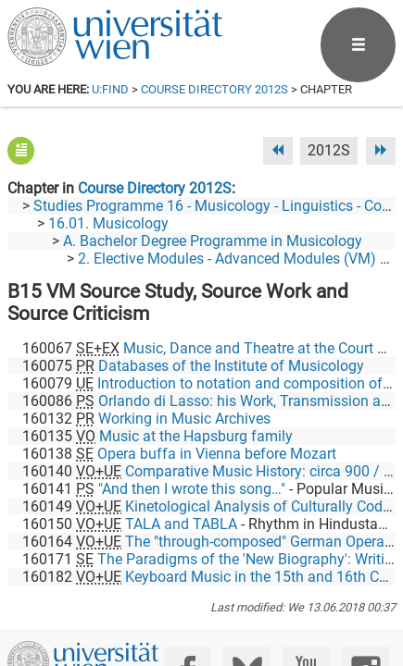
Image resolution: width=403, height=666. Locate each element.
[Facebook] (187, 588)
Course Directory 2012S (214, 89)
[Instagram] (365, 588)
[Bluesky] (247, 588)
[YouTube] (306, 588)
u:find (110, 89)
